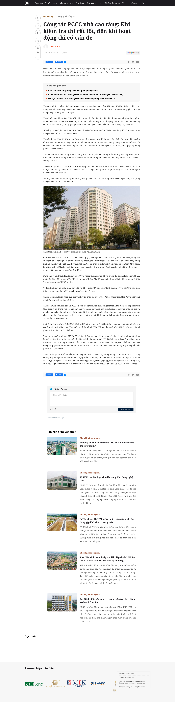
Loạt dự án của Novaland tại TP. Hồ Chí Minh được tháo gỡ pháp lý (107, 444)
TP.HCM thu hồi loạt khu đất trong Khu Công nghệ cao (106, 479)
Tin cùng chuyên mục (61, 432)
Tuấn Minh (54, 46)
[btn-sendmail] (137, 62)
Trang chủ (39, 3)
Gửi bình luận (125, 409)
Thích (58, 62)
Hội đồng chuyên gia (112, 3)
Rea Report (80, 3)
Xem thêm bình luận (55, 417)
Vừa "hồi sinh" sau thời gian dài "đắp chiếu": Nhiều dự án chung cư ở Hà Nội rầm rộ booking (107, 559)
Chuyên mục (51, 3)
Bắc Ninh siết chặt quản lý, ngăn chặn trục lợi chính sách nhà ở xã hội (107, 601)
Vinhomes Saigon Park (126, 673)
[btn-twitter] (133, 62)
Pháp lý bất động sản (66, 16)
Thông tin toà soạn (129, 3)
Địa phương (48, 16)
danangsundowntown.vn (127, 683)
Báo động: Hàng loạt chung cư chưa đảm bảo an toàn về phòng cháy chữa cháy (85, 94)
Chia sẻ (49, 62)
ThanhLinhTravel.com (126, 677)
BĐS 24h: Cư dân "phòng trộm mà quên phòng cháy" (73, 90)
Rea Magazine (94, 3)
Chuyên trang (67, 3)
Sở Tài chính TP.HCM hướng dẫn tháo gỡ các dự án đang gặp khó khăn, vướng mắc (107, 521)
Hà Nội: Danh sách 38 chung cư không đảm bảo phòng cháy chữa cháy (81, 98)
